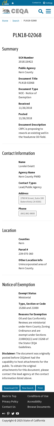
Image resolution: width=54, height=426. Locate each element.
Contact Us (36, 2)
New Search (27, 388)
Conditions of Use (37, 396)
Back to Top (9, 396)
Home (5, 20)
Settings (47, 2)
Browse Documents (38, 406)
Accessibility (34, 401)
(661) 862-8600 (27, 213)
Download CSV (11, 388)
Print (40, 388)
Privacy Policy (10, 401)
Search (16, 20)
